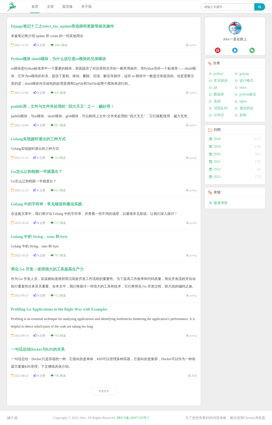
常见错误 (220, 80)
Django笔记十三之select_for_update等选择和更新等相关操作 (62, 26)
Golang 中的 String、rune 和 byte (39, 236)
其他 (217, 101)
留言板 (67, 6)
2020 (215, 154)
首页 (34, 6)
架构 (243, 115)
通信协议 (246, 108)
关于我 (86, 6)
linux (243, 87)
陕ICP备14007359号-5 (133, 418)
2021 (215, 161)
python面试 (248, 94)
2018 (215, 139)
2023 (215, 176)
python (218, 73)
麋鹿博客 (218, 203)
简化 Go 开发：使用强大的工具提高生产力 (47, 269)
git (215, 87)
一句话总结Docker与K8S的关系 (38, 349)
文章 (50, 6)
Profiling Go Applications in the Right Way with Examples (59, 309)
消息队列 (220, 108)
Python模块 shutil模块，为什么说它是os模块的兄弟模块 (58, 59)
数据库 (219, 94)
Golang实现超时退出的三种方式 (38, 139)
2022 (215, 169)
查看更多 (104, 391)
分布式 (219, 115)
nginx (243, 101)
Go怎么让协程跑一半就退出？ (36, 171)
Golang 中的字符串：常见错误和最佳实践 (46, 204)
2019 (215, 146)
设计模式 (246, 80)
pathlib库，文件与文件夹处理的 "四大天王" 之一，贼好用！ (62, 106)
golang (244, 73)
